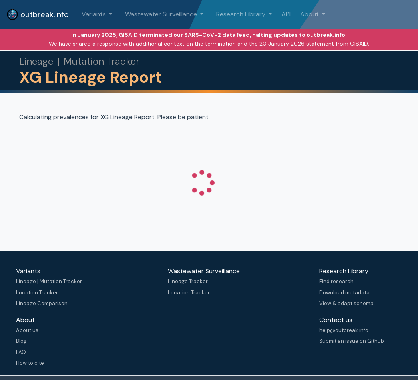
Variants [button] (94, 14)
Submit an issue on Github (351, 341)
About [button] (310, 14)
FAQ (21, 352)
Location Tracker (37, 292)
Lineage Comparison (42, 303)
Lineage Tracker (188, 281)
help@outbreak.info (343, 330)
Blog (21, 341)
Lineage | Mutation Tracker (49, 281)
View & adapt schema (346, 303)
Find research (336, 281)
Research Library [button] (241, 14)
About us (27, 330)
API (286, 14)
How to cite (30, 363)
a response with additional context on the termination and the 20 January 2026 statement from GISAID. (230, 43)
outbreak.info (37, 14)
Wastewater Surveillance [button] (162, 14)
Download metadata (344, 292)
